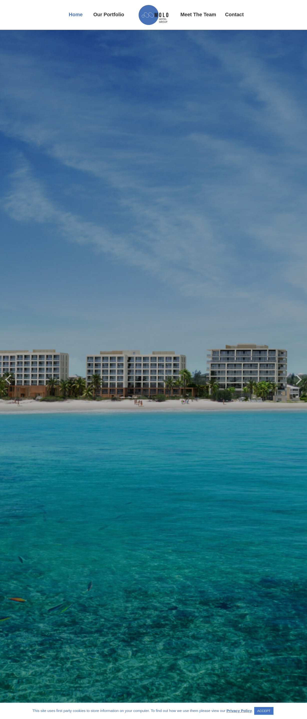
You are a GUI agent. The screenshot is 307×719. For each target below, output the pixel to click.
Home (76, 14)
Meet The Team (198, 14)
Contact (234, 14)
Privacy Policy (239, 710)
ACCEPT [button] (263, 711)
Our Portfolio (108, 14)
